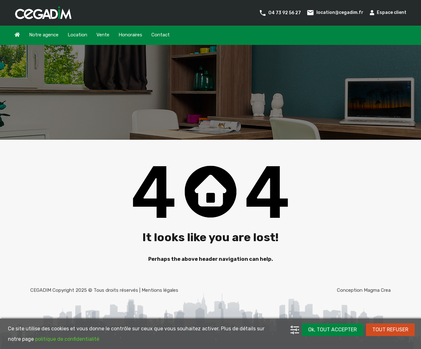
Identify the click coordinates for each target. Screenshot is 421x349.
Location (77, 35)
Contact (160, 35)
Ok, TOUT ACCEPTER (332, 330)
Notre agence (43, 35)
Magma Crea (377, 290)
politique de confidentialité (67, 339)
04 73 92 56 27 (284, 12)
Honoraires (130, 35)
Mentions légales (160, 290)
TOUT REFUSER (390, 330)
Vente (102, 35)
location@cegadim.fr (339, 12)
